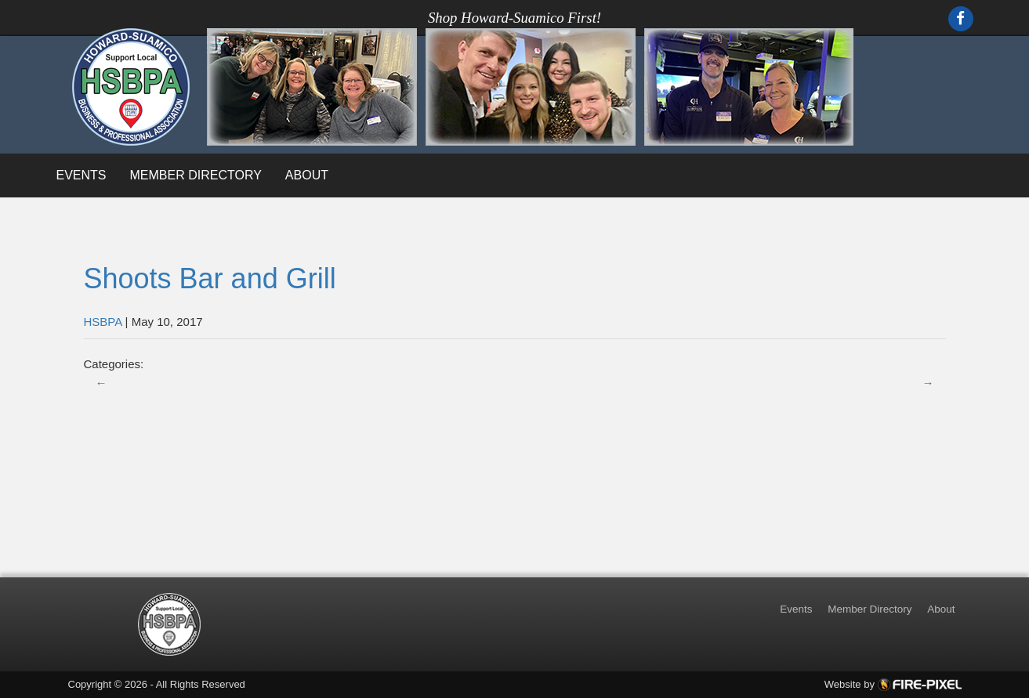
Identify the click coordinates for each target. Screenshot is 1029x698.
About (306, 175)
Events (81, 175)
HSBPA (103, 321)
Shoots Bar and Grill (210, 278)
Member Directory (196, 175)
